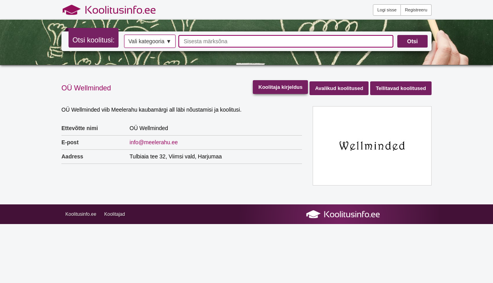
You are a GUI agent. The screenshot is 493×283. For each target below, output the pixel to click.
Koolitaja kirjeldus (280, 87)
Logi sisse (387, 9)
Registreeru (416, 9)
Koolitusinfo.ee (80, 214)
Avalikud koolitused (339, 88)
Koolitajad (114, 214)
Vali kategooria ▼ (149, 41)
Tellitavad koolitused (401, 88)
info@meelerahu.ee (154, 142)
